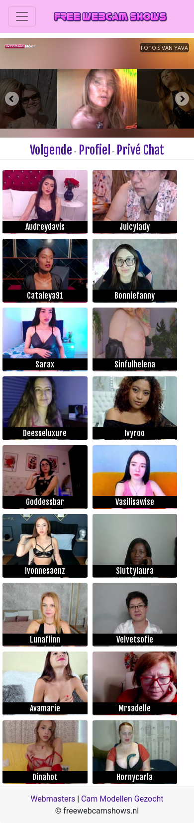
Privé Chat (140, 150)
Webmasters (52, 799)
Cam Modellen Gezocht (122, 799)
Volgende (51, 150)
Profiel (94, 150)
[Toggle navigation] (22, 16)
